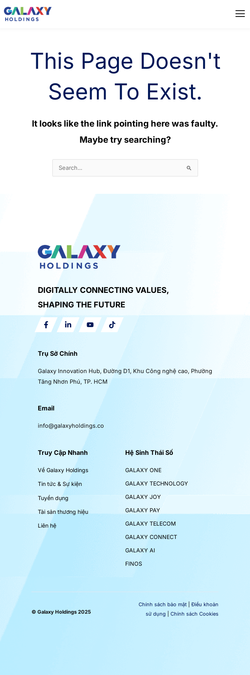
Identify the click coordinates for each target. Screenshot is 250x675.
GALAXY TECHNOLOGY (156, 483)
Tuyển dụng (53, 498)
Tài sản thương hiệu (63, 511)
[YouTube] (90, 324)
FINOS (133, 563)
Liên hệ (47, 525)
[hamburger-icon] (240, 14)
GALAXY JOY (143, 496)
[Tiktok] (112, 324)
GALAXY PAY (142, 510)
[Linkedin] (68, 324)
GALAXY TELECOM (150, 523)
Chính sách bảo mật (163, 604)
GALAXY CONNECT (151, 536)
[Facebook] (46, 324)
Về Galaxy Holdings (63, 470)
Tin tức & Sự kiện (60, 483)
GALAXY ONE (143, 470)
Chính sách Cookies (194, 614)
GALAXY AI (140, 550)
